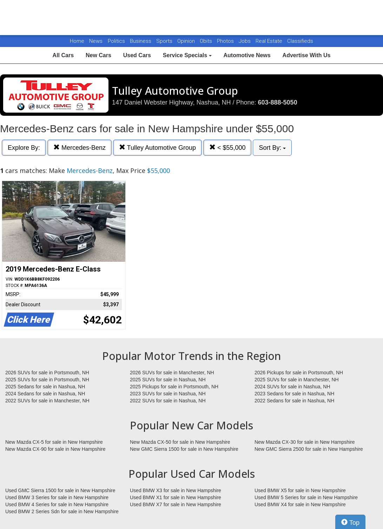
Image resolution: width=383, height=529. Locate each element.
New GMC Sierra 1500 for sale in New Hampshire (184, 449)
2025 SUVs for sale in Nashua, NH (168, 379)
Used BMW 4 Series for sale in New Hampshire (56, 504)
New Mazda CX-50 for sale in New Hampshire (180, 442)
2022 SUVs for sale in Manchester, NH (47, 400)
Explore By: (24, 147)
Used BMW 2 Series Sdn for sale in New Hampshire (62, 511)
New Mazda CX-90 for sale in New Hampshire (55, 449)
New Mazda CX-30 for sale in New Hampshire (305, 442)
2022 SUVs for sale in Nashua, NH (168, 400)
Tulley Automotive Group (157, 147)
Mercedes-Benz (79, 147)
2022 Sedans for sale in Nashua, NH (294, 400)
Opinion (186, 41)
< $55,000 (227, 147)
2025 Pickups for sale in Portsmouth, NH (174, 386)
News (96, 41)
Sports (165, 41)
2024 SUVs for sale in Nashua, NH (292, 386)
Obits (206, 41)
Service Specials (187, 55)
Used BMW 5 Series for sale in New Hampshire (306, 497)
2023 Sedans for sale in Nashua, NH (294, 393)
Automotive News (246, 55)
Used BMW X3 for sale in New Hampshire (175, 490)
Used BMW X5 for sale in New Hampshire (300, 490)
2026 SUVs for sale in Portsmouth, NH (47, 372)
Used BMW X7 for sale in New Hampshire (175, 504)
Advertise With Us (307, 55)
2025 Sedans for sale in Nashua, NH (45, 386)
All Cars (63, 55)
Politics (116, 41)
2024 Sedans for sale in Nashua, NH (45, 393)
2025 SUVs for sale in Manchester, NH (297, 379)
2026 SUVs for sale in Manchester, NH (172, 372)
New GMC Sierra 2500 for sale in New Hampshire (309, 449)
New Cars (98, 55)
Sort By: (272, 147)
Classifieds (300, 41)
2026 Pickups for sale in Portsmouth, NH (299, 372)
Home (77, 41)
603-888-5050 (277, 102)
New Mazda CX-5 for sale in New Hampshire (54, 442)
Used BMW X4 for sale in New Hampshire (300, 504)
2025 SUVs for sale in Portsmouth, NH (47, 379)
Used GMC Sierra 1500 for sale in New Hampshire (60, 490)
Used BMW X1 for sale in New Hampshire (175, 497)
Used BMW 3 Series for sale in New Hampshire (56, 497)
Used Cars (137, 55)
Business (141, 41)
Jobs (245, 41)
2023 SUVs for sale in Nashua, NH (168, 393)
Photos (226, 41)
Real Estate (270, 41)
